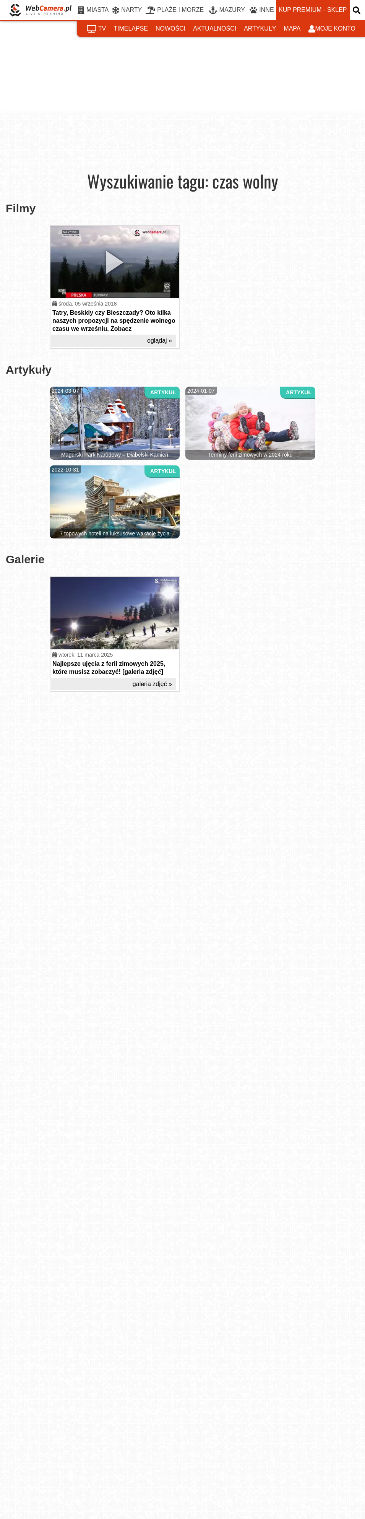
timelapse (131, 28)
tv (96, 29)
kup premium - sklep (313, 10)
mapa (292, 28)
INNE (262, 10)
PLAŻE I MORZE (175, 10)
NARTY (127, 10)
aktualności (214, 28)
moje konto (332, 29)
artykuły (260, 28)
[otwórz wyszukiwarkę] (357, 10)
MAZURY (227, 10)
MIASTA (93, 10)
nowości (170, 28)
